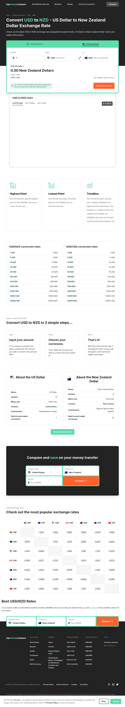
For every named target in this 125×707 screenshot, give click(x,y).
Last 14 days (30, 103)
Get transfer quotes (104, 86)
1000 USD (14, 286)
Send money (34, 642)
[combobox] (61, 58)
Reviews (57, 4)
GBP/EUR (88, 642)
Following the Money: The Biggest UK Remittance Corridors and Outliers (55, 663)
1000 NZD (71, 286)
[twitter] (117, 684)
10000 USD (14, 296)
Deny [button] (104, 701)
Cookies (74, 684)
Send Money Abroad (40, 4)
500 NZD (71, 281)
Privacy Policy (48, 684)
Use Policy (84, 684)
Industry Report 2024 (54, 652)
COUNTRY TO (69, 469)
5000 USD (14, 291)
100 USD (13, 277)
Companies (34, 655)
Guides (70, 4)
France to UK (71, 660)
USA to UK (70, 655)
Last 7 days (41, 103)
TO (83, 52)
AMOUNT (13, 52)
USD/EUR (88, 664)
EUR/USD (88, 660)
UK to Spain (71, 642)
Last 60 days (17, 103)
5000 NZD (71, 291)
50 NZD (70, 272)
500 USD (13, 281)
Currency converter (111, 642)
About (50, 642)
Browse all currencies (63, 432)
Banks (32, 660)
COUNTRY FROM (33, 469)
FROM (47, 52)
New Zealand (108, 404)
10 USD (13, 262)
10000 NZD (72, 296)
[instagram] (113, 684)
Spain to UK (71, 647)
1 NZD (69, 253)
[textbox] (57, 58)
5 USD (12, 257)
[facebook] (109, 684)
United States (51, 407)
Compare (112, 4)
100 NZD (70, 277)
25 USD (13, 267)
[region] (34, 276)
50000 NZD (72, 301)
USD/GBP (88, 655)
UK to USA (70, 651)
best (84, 608)
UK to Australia (72, 664)
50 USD (13, 272)
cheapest (93, 608)
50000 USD (15, 301)
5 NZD (70, 257)
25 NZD (70, 267)
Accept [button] (116, 701)
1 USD (12, 253)
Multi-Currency (35, 664)
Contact (51, 647)
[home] (16, 4)
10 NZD (70, 262)
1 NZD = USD (15, 77)
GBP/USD (88, 651)
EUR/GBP (88, 647)
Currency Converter (86, 4)
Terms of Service (62, 684)
